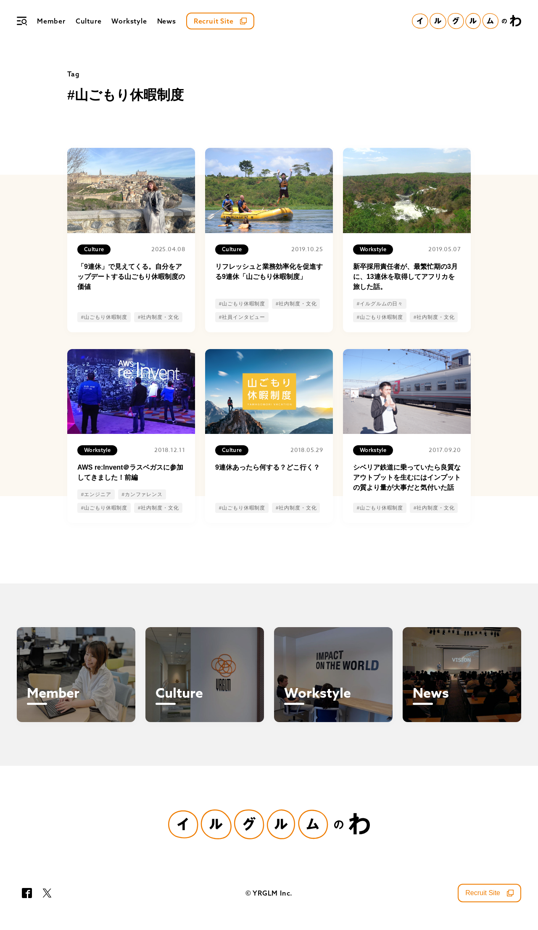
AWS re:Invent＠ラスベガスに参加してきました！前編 (130, 472)
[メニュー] (21, 21)
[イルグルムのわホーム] (466, 21)
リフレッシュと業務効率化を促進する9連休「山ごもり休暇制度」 (269, 271)
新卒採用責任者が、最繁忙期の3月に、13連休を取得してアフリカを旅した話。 (405, 276)
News (166, 21)
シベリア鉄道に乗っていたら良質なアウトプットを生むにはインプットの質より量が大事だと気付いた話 (407, 477)
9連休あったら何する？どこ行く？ (267, 467)
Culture (89, 21)
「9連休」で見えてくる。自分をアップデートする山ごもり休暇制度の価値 (131, 276)
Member (51, 21)
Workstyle (129, 21)
